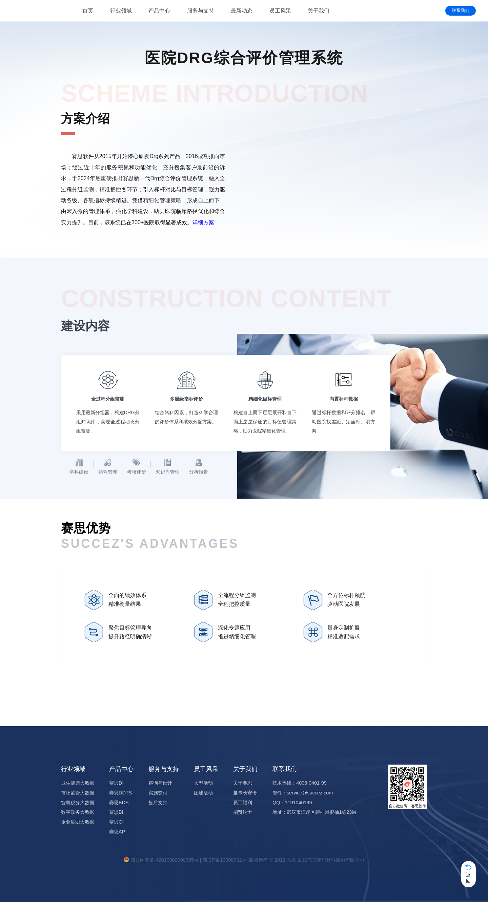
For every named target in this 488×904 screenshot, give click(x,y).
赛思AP (117, 833)
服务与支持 (200, 10)
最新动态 (241, 10)
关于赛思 (242, 784)
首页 (87, 10)
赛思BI (116, 814)
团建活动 (203, 794)
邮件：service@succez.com (302, 794)
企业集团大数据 (77, 824)
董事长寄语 (245, 794)
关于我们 (318, 10)
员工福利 (242, 804)
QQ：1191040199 (292, 804)
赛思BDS (119, 804)
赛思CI (116, 824)
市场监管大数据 (77, 794)
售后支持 (157, 804)
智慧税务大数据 (77, 804)
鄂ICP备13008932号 (224, 862)
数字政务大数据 (77, 814)
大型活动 (203, 784)
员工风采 (280, 10)
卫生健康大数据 (77, 784)
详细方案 (203, 222)
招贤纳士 (242, 814)
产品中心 (159, 10)
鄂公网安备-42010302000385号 (164, 862)
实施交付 (157, 794)
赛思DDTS (120, 794)
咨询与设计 (160, 784)
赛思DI (116, 784)
